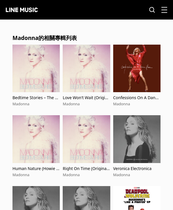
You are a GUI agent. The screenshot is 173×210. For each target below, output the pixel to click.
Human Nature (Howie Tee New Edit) (35, 168)
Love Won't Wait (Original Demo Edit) (86, 97)
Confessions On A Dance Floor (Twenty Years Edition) (136, 97)
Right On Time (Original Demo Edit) (85, 168)
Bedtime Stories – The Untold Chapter (35, 97)
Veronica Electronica (132, 168)
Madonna (20, 103)
